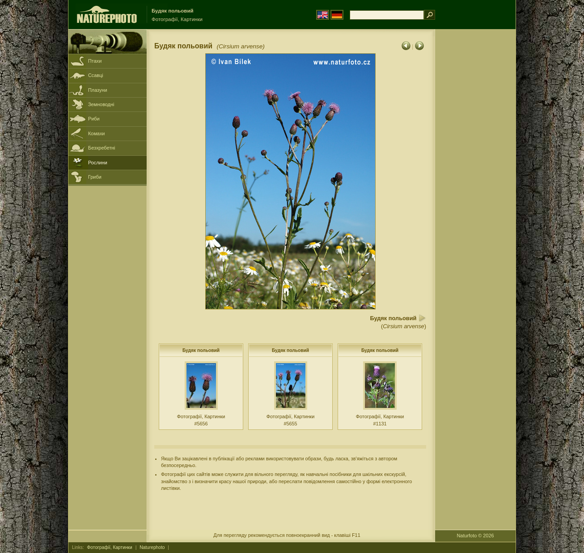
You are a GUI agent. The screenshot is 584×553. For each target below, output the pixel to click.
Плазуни (97, 90)
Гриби (95, 177)
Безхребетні (101, 147)
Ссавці (95, 75)
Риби (94, 118)
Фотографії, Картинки (109, 547)
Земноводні (101, 104)
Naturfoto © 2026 (475, 535)
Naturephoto (152, 547)
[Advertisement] (475, 172)
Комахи (96, 133)
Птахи (95, 61)
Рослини (97, 162)
